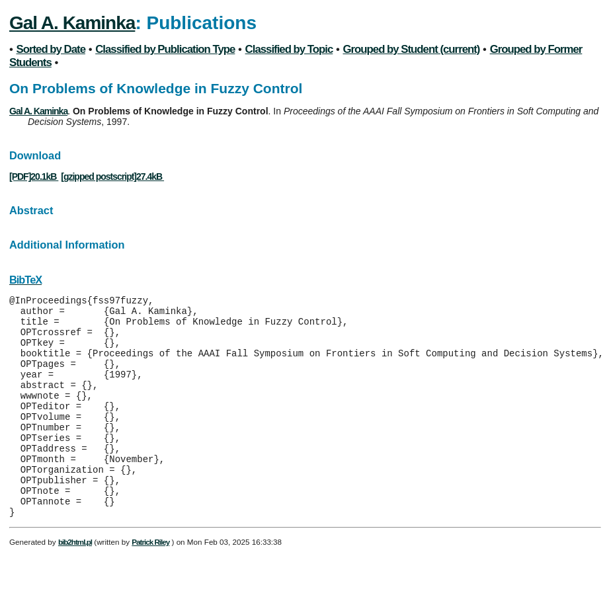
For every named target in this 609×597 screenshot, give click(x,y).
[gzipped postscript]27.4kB (112, 176)
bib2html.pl (75, 583)
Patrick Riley (150, 583)
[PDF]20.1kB (33, 176)
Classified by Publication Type (165, 49)
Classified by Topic (289, 49)
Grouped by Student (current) (411, 49)
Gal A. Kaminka (72, 23)
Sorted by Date (51, 49)
